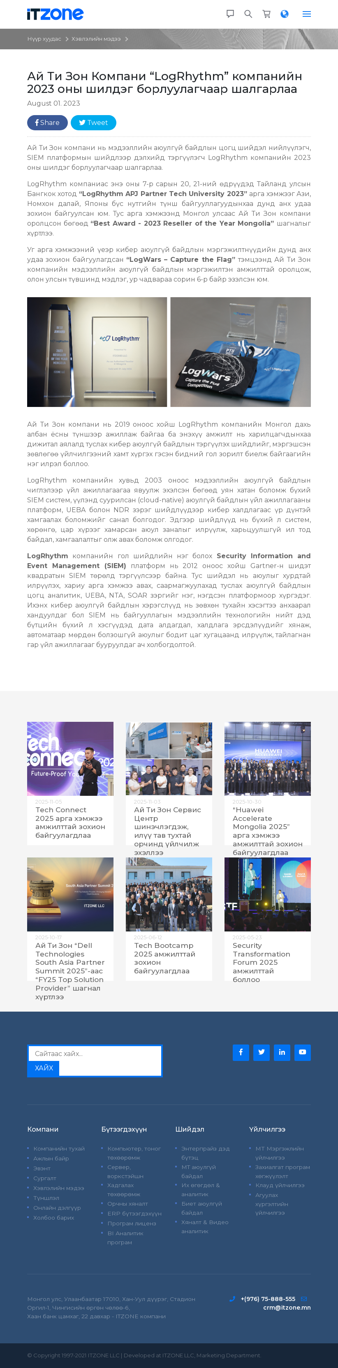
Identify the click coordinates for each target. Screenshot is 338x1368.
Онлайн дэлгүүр (57, 1207)
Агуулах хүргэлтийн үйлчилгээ (271, 1204)
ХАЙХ (44, 1068)
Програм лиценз (131, 1223)
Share (47, 123)
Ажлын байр (51, 1158)
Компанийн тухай (59, 1148)
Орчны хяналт (127, 1203)
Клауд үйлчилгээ (280, 1185)
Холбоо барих (53, 1217)
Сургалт (44, 1178)
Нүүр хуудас (44, 38)
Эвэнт (42, 1168)
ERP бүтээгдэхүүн (134, 1213)
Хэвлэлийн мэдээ (96, 38)
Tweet (93, 123)
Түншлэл (46, 1198)
